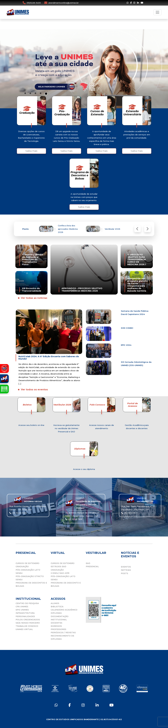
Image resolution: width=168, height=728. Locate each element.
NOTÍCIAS (126, 570)
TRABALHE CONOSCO (27, 626)
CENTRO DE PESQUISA (27, 603)
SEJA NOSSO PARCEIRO (28, 623)
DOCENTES (56, 623)
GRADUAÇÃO (22, 566)
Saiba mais (31, 151)
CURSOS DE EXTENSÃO (27, 563)
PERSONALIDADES (25, 616)
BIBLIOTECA (57, 606)
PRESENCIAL (92, 566)
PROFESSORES (58, 629)
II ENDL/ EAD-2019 (60, 573)
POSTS (124, 573)
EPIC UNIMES (22, 610)
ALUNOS (55, 603)
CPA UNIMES (22, 606)
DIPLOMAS (56, 613)
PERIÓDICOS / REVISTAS (63, 632)
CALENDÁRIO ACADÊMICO (64, 610)
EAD (88, 563)
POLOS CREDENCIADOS (28, 619)
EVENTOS (126, 567)
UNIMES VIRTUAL (24, 629)
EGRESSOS (56, 626)
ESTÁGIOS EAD (58, 566)
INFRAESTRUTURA (25, 613)
